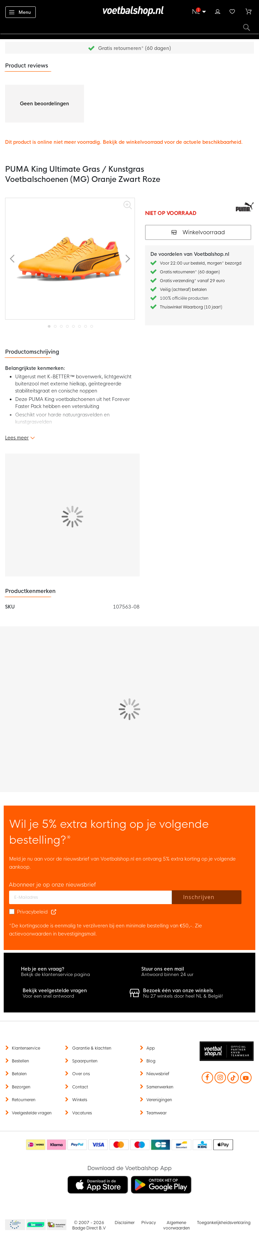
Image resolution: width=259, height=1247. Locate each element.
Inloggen (217, 10)
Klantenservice (26, 1048)
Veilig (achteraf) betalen (183, 289)
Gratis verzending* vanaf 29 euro (192, 280)
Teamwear (156, 1113)
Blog (150, 1061)
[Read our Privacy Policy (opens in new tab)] (54, 912)
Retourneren (23, 1100)
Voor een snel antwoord (48, 996)
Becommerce (36, 1225)
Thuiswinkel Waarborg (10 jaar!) (191, 307)
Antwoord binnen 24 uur (167, 974)
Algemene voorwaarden (176, 1225)
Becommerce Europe (14, 1225)
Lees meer (17, 438)
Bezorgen (21, 1087)
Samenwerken (159, 1087)
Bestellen (20, 1061)
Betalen (19, 1074)
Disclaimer (125, 1222)
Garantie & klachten (91, 1048)
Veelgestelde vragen (32, 1113)
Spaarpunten (84, 1061)
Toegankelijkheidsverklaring (224, 1222)
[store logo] (129, 11)
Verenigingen (159, 1100)
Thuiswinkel (56, 1225)
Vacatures (82, 1113)
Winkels (79, 1100)
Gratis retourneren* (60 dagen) (134, 48)
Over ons (81, 1074)
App (150, 1048)
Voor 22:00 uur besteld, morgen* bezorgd (200, 263)
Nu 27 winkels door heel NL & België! (183, 996)
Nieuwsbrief (157, 1074)
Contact (80, 1087)
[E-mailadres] (90, 897)
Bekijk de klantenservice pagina (55, 974)
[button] (12, 258)
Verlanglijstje (232, 10)
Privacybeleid (32, 912)
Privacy (148, 1222)
